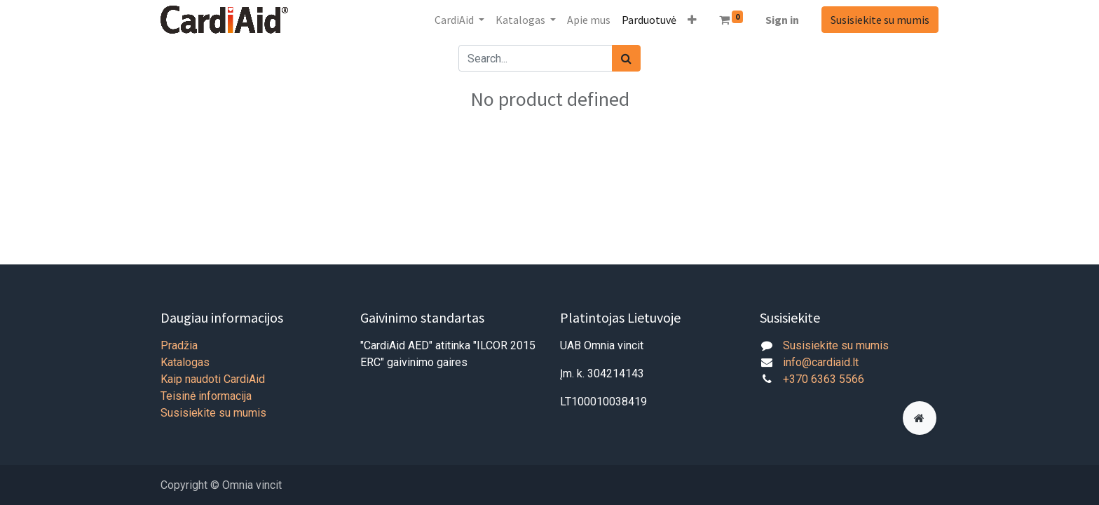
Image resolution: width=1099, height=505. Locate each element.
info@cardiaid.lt (821, 362)
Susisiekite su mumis (880, 20)
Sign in (782, 20)
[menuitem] (588, 20)
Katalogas (185, 362)
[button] (692, 20)
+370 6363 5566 (823, 379)
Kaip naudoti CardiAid (213, 379)
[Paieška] (626, 58)
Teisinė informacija (206, 396)
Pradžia (179, 345)
